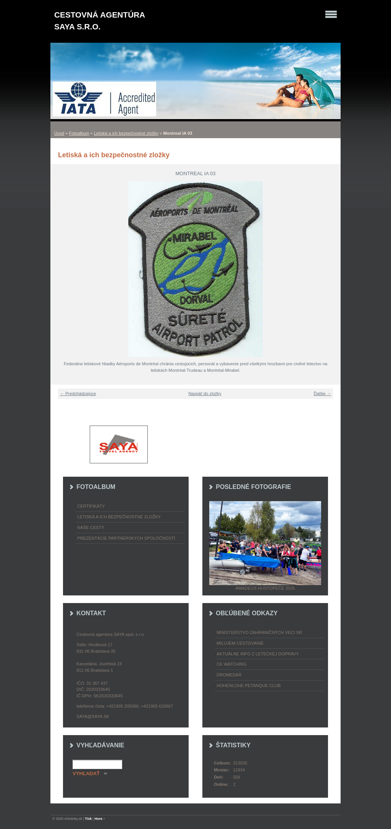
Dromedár (229, 675)
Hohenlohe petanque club (249, 685)
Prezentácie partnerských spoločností (126, 538)
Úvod (59, 133)
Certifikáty (91, 506)
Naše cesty (90, 527)
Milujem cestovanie (240, 643)
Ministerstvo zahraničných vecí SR (259, 632)
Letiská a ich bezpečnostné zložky (126, 133)
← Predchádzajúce (78, 393)
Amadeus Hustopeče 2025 (265, 588)
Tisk (88, 819)
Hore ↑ (100, 819)
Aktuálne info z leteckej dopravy (258, 654)
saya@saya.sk (92, 716)
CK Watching (231, 664)
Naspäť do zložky (204, 393)
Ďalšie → (322, 393)
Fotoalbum (79, 133)
